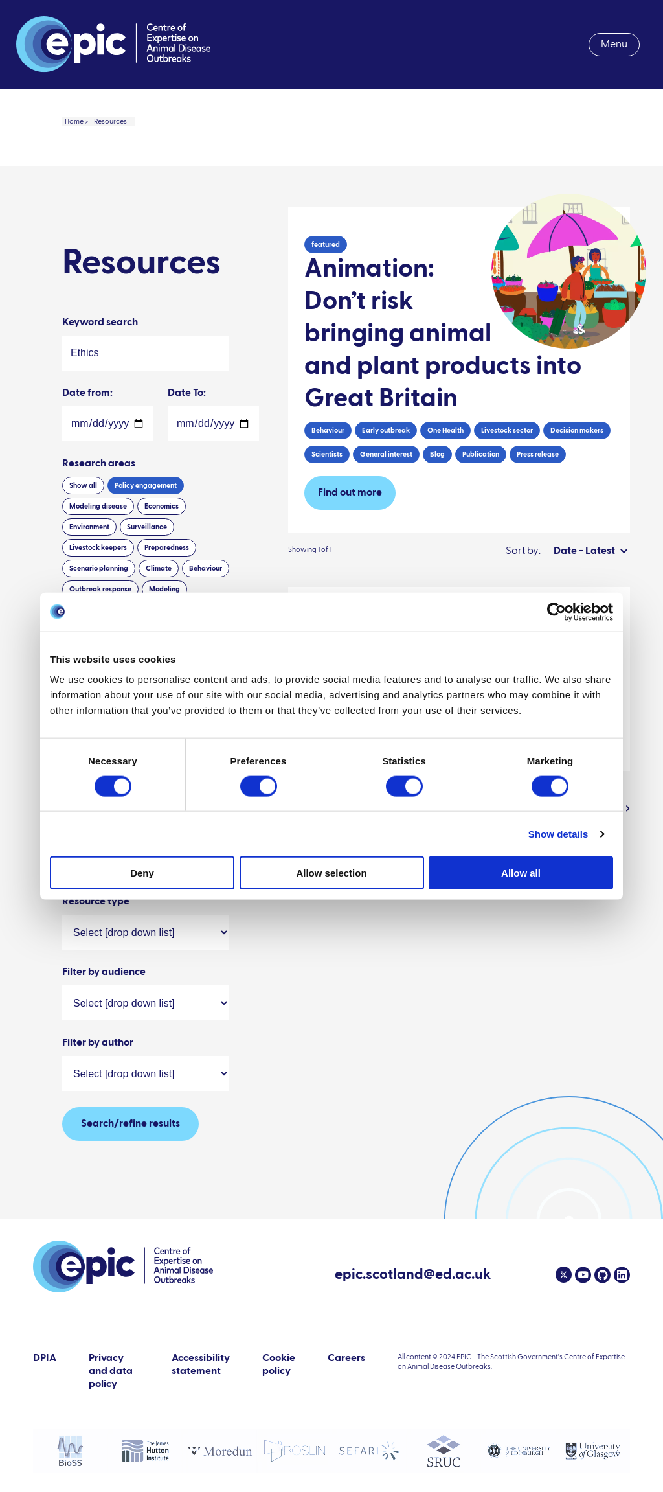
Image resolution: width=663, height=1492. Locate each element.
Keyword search (100, 366)
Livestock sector (507, 473)
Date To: (187, 436)
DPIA (44, 1372)
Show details (558, 833)
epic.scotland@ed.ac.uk (413, 1276)
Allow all (521, 872)
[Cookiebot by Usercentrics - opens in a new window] (556, 611)
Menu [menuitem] (614, 45)
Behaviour (327, 473)
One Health (445, 473)
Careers (346, 1358)
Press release (538, 497)
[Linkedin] (620, 1275)
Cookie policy (278, 1365)
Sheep (79, 913)
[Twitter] (564, 1275)
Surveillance (147, 570)
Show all (83, 529)
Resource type (95, 945)
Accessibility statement (201, 1365)
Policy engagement (146, 529)
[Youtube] (581, 1275)
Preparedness (166, 591)
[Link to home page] (113, 44)
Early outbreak (386, 473)
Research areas (98, 507)
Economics (161, 549)
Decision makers (576, 473)
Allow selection (331, 872)
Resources (110, 121)
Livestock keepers (98, 591)
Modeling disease (98, 549)
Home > (77, 121)
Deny (142, 872)
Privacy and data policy (111, 1371)
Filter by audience (104, 1016)
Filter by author (97, 1086)
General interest (386, 497)
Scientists (327, 497)
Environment (89, 570)
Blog (437, 497)
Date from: (87, 436)
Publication (480, 497)
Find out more (350, 536)
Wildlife (120, 913)
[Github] (601, 1275)
